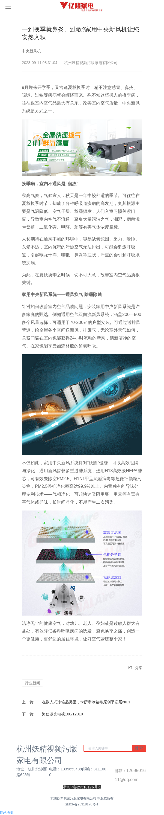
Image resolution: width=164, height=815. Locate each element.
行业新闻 (32, 683)
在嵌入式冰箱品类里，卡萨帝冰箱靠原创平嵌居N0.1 (86, 702)
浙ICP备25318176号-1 (81, 804)
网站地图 (6, 812)
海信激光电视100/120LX (63, 714)
